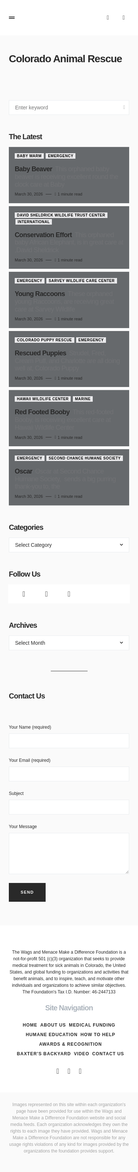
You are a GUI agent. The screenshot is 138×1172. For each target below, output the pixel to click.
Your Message (69, 849)
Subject (69, 802)
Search (124, 107)
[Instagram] (69, 593)
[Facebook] (24, 593)
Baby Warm (29, 156)
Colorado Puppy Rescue (44, 340)
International (34, 222)
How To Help (98, 1034)
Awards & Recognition (70, 1044)
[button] (11, 17)
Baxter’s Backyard (44, 1053)
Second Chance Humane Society (85, 458)
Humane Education (52, 1034)
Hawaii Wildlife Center (42, 399)
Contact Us (108, 1053)
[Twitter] (46, 593)
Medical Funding (92, 1025)
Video (81, 1053)
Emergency (60, 156)
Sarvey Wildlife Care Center (81, 281)
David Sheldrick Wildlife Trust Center (61, 215)
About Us (53, 1025)
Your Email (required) (69, 769)
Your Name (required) (69, 736)
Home (30, 1025)
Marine (83, 399)
